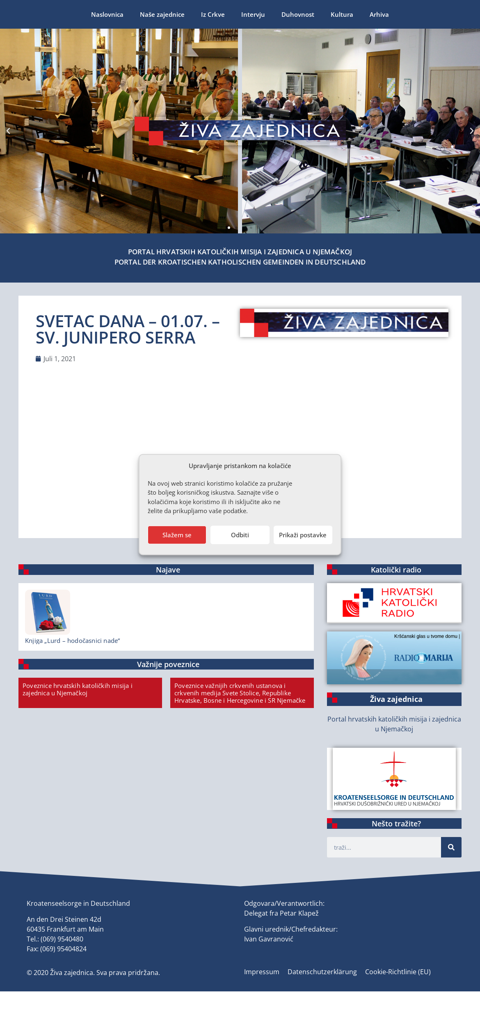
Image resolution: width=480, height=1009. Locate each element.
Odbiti (240, 535)
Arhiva (296, 14)
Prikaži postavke (303, 535)
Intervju (171, 14)
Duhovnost (215, 14)
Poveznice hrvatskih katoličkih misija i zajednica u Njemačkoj (78, 689)
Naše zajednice (79, 14)
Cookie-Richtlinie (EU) (398, 972)
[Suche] (451, 847)
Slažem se (177, 535)
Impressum (261, 972)
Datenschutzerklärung (322, 972)
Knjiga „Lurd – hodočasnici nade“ (72, 640)
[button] (221, 227)
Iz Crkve (130, 14)
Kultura (259, 14)
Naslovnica (25, 14)
